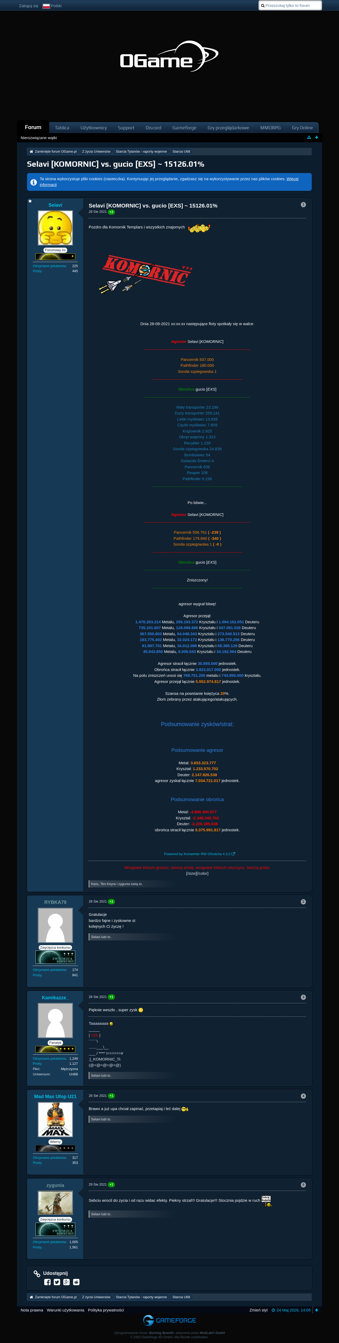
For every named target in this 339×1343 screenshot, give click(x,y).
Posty (37, 271)
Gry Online (302, 127)
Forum (33, 127)
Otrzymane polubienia (49, 266)
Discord (153, 127)
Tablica (62, 127)
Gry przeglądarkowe (228, 127)
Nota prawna (32, 1310)
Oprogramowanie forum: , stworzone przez (169, 1333)
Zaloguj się (28, 5)
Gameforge (184, 127)
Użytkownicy (94, 127)
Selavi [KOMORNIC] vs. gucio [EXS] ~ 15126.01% (115, 164)
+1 (111, 901)
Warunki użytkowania (65, 1310)
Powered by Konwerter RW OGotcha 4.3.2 (197, 854)
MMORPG (270, 127)
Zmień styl (258, 1310)
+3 (111, 212)
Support (126, 127)
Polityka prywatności (106, 1310)
